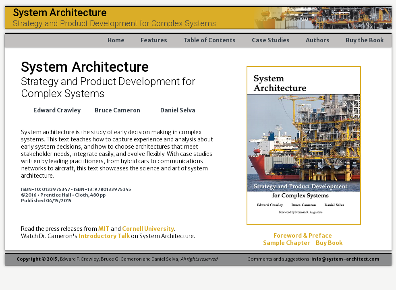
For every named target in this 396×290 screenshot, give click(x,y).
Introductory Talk (104, 236)
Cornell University (148, 228)
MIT (104, 228)
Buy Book (329, 242)
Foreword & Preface (303, 235)
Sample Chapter (287, 242)
